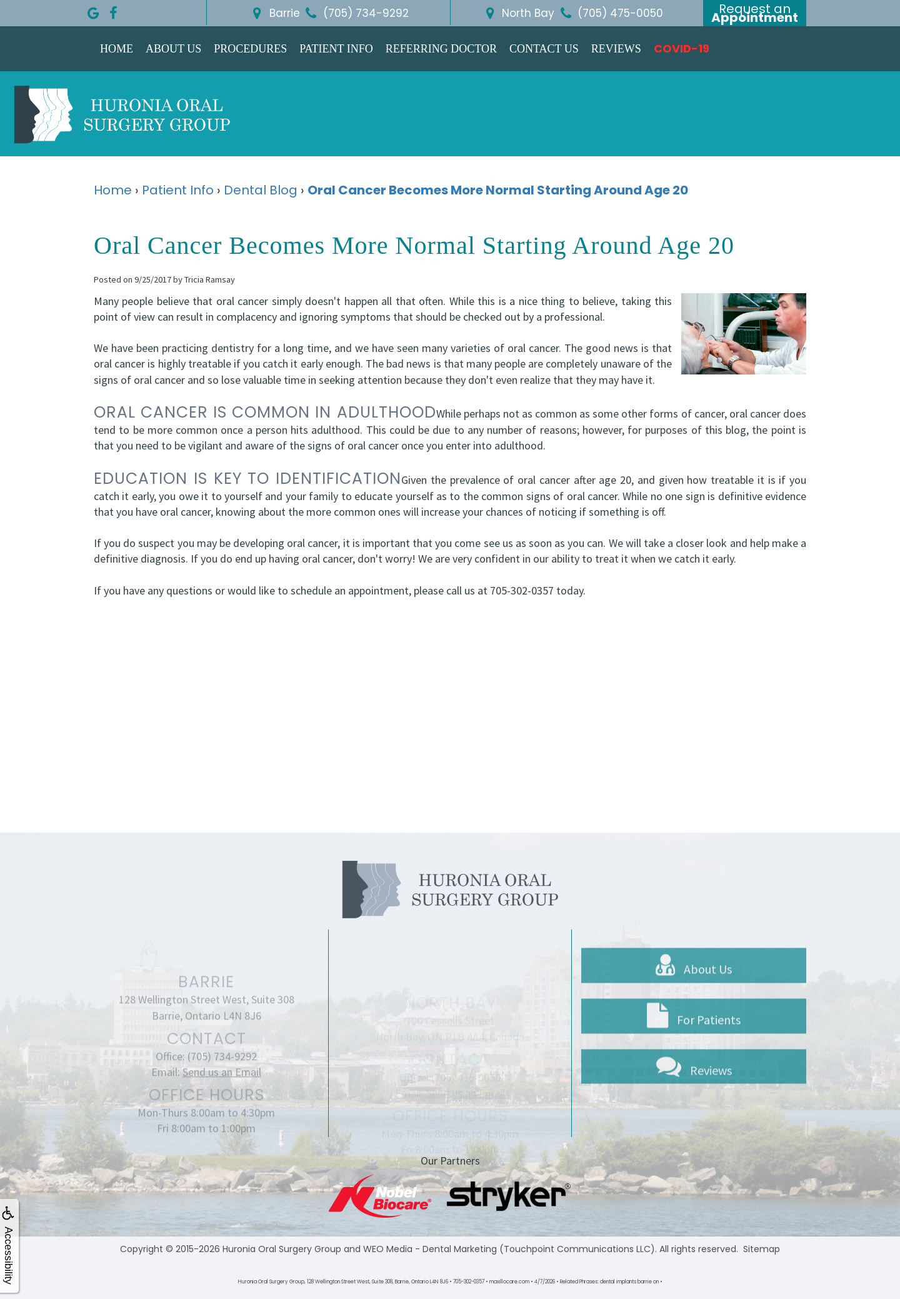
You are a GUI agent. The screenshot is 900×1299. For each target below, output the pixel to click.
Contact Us (544, 49)
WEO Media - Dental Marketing (430, 1249)
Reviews (616, 49)
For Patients (694, 1049)
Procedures (250, 49)
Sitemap (761, 1249)
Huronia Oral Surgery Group (281, 1249)
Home (116, 49)
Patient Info (336, 49)
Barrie (274, 13)
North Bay (517, 13)
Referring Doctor (441, 49)
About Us (173, 49)
